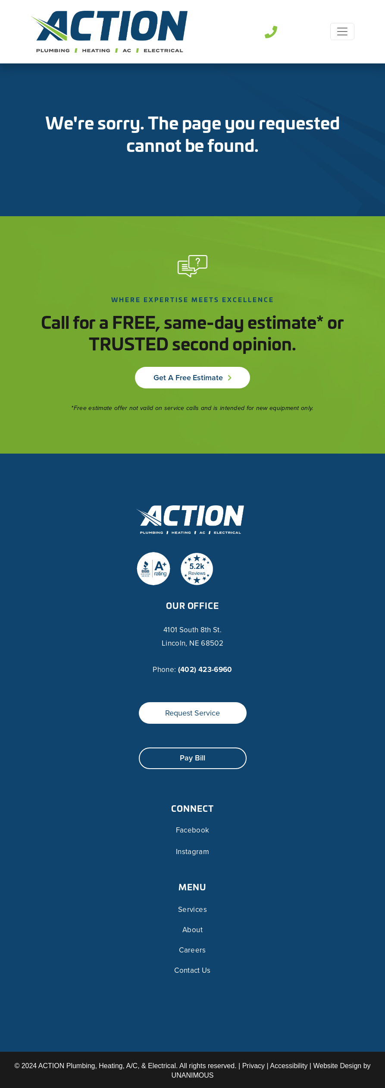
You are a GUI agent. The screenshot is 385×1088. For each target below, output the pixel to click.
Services (192, 909)
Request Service (192, 713)
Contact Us (192, 970)
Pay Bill (192, 757)
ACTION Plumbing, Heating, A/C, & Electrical (107, 1065)
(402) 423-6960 (205, 669)
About (192, 929)
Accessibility (288, 1065)
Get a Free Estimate (188, 377)
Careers (192, 950)
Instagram (192, 852)
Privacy (253, 1065)
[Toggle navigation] (342, 31)
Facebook (193, 830)
